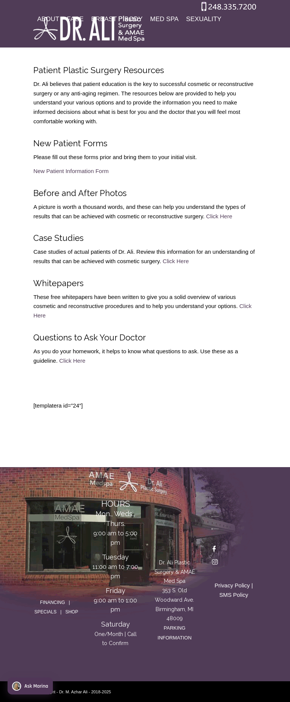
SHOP (71, 612)
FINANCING (52, 602)
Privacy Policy (232, 585)
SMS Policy (233, 595)
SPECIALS (45, 612)
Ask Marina (30, 686)
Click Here (219, 216)
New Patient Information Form (70, 171)
